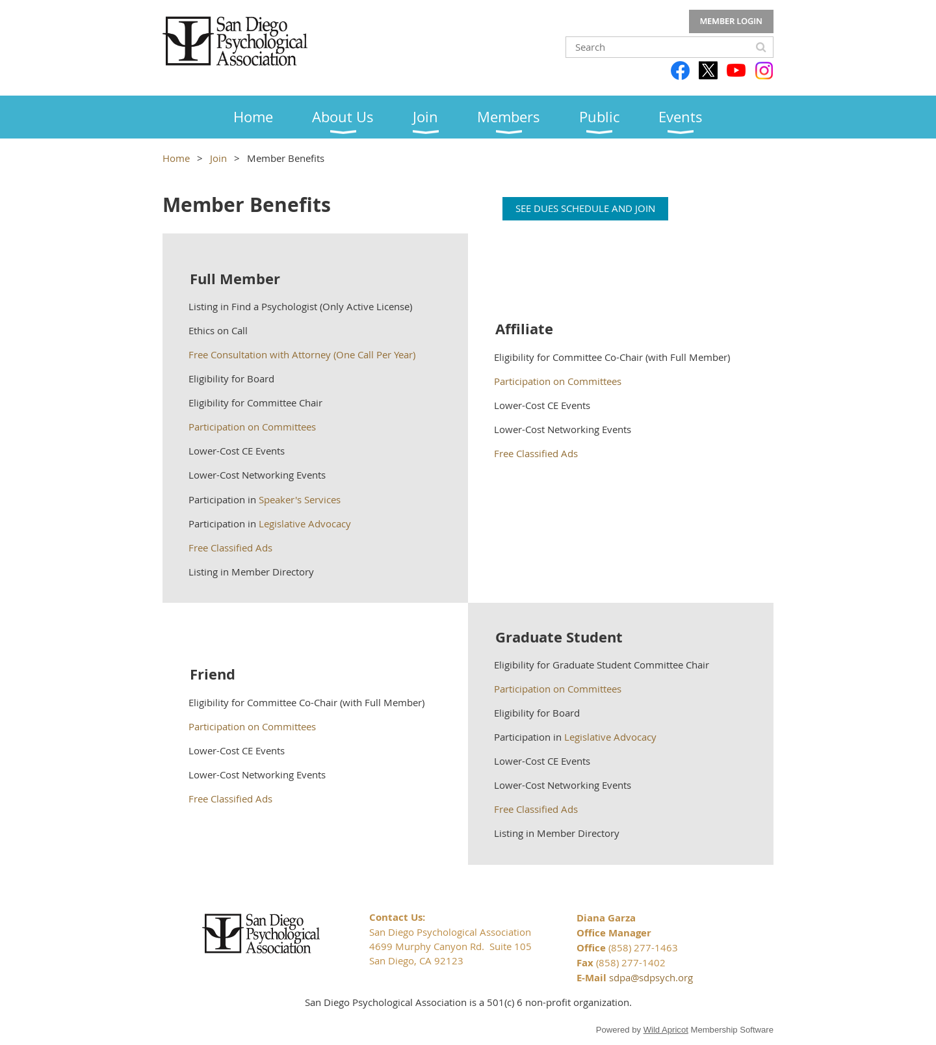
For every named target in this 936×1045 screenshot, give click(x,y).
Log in (731, 21)
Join (218, 158)
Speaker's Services (300, 499)
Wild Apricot (666, 1030)
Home (176, 158)
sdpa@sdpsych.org (651, 977)
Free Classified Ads (230, 547)
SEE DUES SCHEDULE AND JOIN (585, 208)
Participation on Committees (253, 426)
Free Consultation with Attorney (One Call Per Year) (301, 354)
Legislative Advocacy (305, 523)
